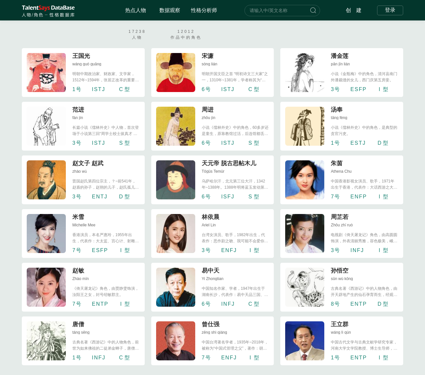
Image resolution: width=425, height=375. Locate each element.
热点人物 (135, 10)
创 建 (353, 10)
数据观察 (169, 10)
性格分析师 (204, 10)
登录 (390, 10)
